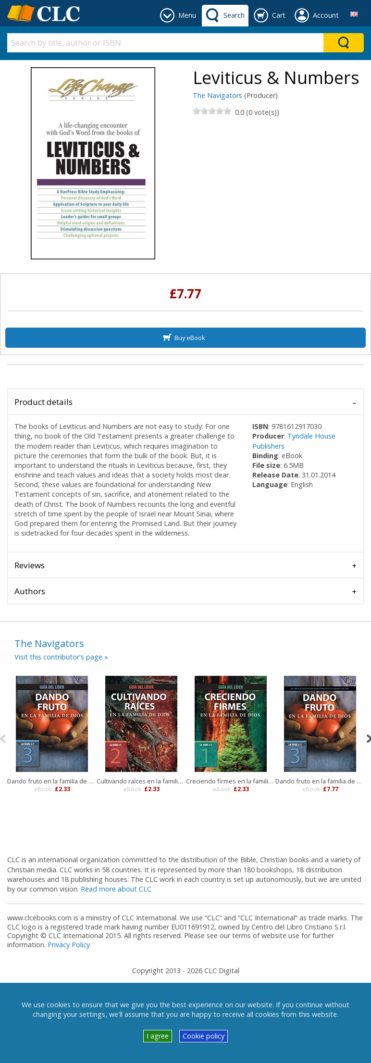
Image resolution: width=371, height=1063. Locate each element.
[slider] (212, 111)
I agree (158, 1035)
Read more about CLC (116, 888)
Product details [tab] (43, 401)
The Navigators (217, 95)
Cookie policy (203, 1035)
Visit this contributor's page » (61, 656)
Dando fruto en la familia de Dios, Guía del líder (52, 781)
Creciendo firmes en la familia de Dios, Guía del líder (230, 781)
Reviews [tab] (29, 565)
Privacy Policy (69, 944)
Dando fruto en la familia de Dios (320, 781)
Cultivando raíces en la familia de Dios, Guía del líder (141, 781)
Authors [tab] (29, 591)
